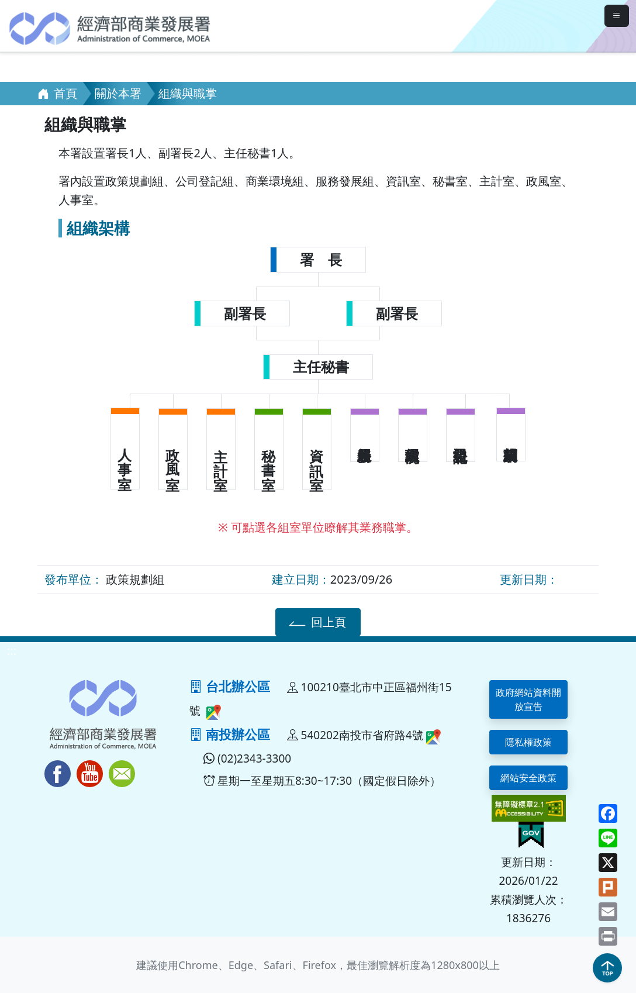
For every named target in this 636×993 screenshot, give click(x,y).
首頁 (57, 93)
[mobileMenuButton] (616, 16)
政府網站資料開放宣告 (528, 699)
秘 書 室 (269, 452)
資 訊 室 (316, 452)
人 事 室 (125, 451)
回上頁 (316, 621)
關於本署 (118, 93)
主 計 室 (221, 452)
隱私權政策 (528, 742)
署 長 (321, 259)
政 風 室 (173, 452)
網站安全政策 (528, 777)
